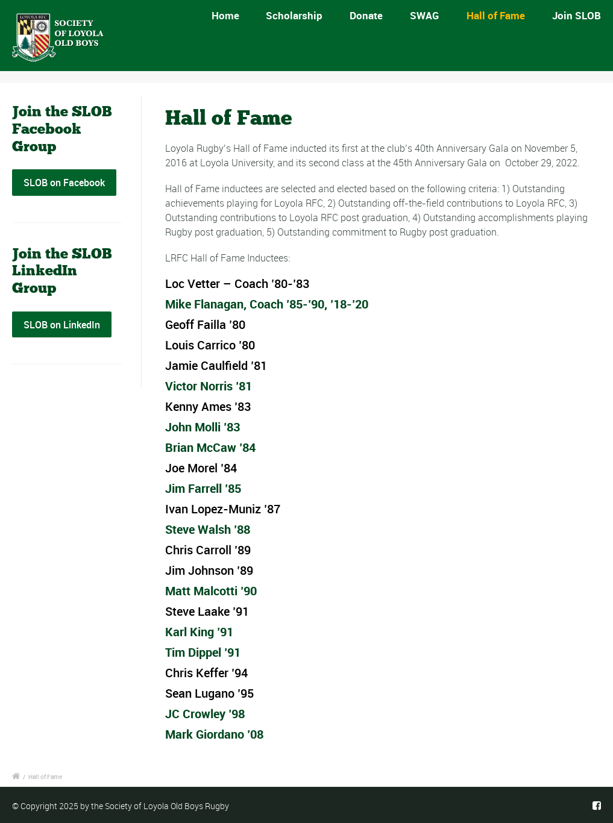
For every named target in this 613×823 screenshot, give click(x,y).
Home (229, 15)
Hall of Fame (496, 15)
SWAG (424, 15)
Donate (366, 15)
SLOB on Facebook (64, 182)
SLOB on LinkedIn (62, 324)
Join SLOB (576, 15)
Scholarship (294, 15)
